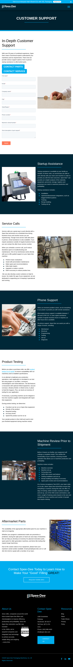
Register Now (57, 1)
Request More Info (36, 580)
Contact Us (45, 640)
